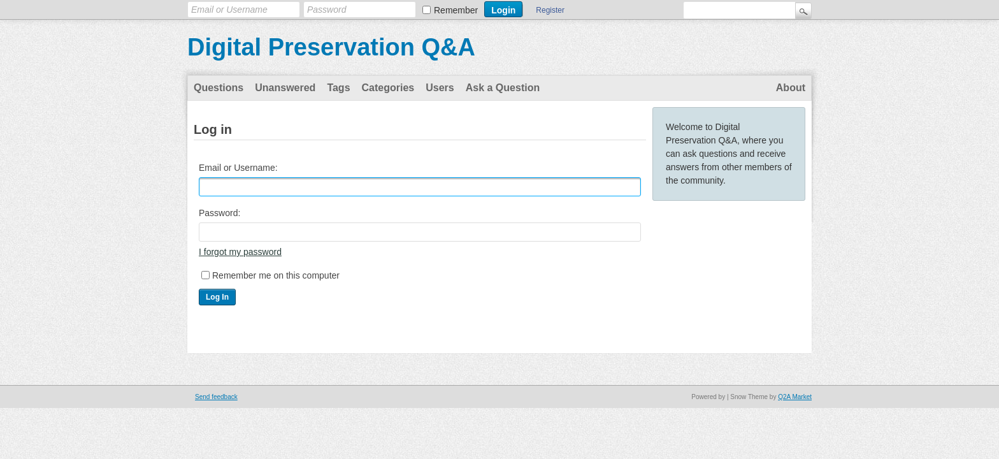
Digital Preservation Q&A (331, 47)
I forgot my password (240, 252)
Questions (218, 87)
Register (550, 10)
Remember (456, 10)
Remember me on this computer (276, 275)
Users (440, 87)
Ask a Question (503, 87)
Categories (388, 87)
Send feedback (216, 396)
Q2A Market (795, 396)
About (790, 87)
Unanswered (285, 87)
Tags (338, 87)
